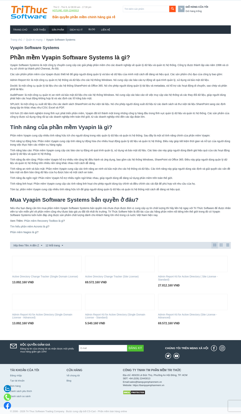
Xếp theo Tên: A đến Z (27, 245)
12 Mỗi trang (54, 245)
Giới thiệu (39, 29)
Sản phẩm (58, 29)
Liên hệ (105, 29)
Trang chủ (20, 29)
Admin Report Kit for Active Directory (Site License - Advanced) (187, 316)
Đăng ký (135, 348)
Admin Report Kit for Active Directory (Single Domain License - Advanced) (42, 316)
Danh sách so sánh (20, 396)
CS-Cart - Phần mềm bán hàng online (107, 411)
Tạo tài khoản (17, 380)
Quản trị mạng (34, 39)
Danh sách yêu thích (21, 391)
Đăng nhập (16, 375)
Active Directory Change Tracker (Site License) (112, 276)
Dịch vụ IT (76, 29)
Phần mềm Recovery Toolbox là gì (43, 220)
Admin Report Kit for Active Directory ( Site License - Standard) (188, 278)
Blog (91, 29)
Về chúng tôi (73, 375)
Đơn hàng (15, 386)
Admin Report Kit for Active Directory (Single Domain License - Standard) (115, 316)
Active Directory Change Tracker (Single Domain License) (45, 276)
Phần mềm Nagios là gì (23, 232)
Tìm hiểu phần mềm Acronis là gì (29, 226)
